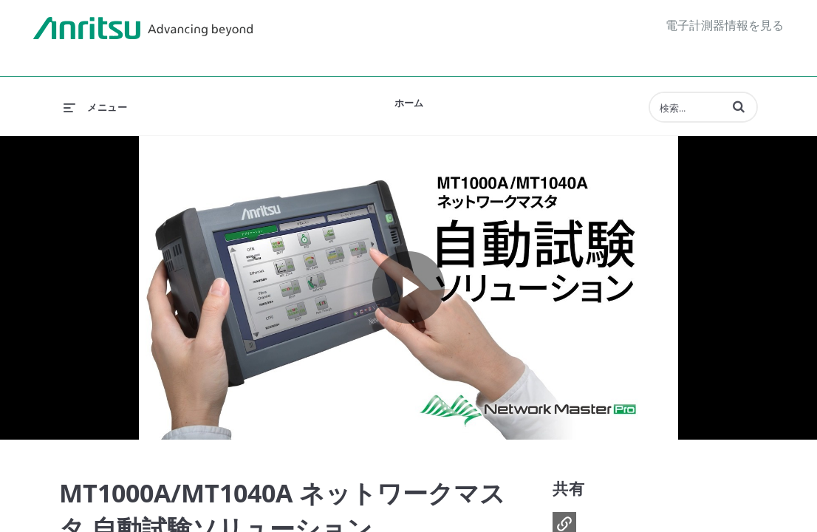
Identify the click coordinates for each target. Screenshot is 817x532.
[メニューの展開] (95, 107)
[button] (738, 106)
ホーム (408, 102)
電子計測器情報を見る (725, 25)
